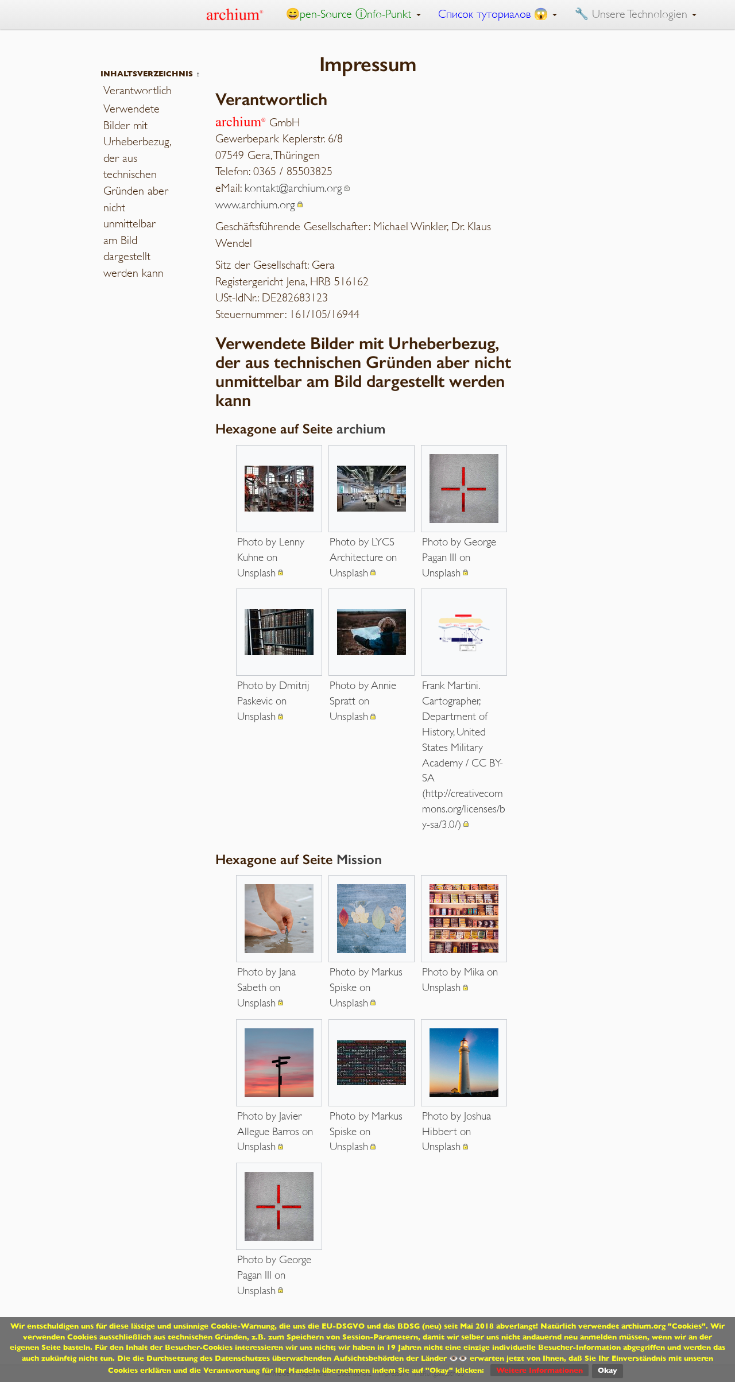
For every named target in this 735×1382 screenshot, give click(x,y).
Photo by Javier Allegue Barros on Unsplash (275, 1131)
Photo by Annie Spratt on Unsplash (363, 700)
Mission (359, 859)
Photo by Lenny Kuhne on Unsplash (270, 557)
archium (360, 428)
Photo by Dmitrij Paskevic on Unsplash (273, 700)
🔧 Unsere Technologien (635, 14)
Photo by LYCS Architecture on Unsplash (363, 557)
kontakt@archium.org (293, 188)
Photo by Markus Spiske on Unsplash (366, 987)
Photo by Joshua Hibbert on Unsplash (456, 1131)
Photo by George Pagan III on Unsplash (459, 557)
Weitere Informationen (539, 1370)
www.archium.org (255, 204)
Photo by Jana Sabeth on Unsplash (266, 987)
